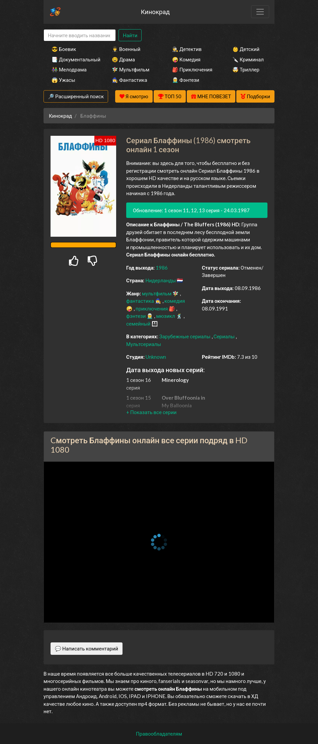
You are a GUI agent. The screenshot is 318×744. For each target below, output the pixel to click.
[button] (151, 412)
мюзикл (166, 316)
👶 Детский (245, 49)
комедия (174, 301)
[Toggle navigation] (260, 11)
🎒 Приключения (192, 69)
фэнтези (136, 316)
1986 (162, 268)
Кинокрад (155, 11)
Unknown (156, 357)
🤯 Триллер (245, 69)
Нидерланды (161, 280)
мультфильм (157, 293)
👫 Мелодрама (69, 69)
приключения (152, 308)
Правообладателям (159, 734)
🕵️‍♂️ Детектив (187, 49)
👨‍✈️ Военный (126, 49)
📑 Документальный (73, 59)
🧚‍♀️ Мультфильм (130, 69)
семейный (139, 324)
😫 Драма (123, 59)
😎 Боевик (64, 49)
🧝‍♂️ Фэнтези (185, 80)
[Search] (80, 35)
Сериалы (225, 336)
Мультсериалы (143, 344)
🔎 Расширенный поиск (76, 96)
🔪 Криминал (248, 59)
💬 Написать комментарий (86, 648)
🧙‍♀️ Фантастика (129, 80)
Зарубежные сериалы (185, 336)
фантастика (140, 301)
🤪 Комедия (186, 59)
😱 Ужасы (63, 80)
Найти (130, 35)
